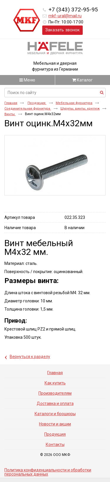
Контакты (55, 444)
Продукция (37, 103)
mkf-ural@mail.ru (65, 15)
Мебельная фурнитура (74, 103)
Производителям (55, 393)
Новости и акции (55, 424)
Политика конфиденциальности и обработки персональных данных (47, 472)
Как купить (55, 383)
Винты (10, 114)
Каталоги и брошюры (55, 413)
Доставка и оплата (55, 403)
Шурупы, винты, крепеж (80, 108)
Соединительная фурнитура (27, 108)
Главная (10, 103)
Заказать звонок (62, 30)
